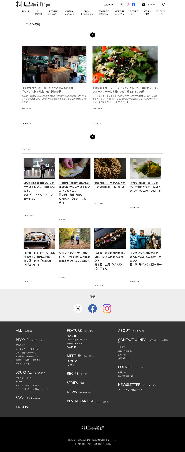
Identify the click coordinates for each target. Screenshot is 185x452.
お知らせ (122, 354)
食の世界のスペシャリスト (27, 356)
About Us (109, 5)
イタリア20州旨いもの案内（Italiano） (32, 389)
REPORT (70, 365)
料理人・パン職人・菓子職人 (28, 360)
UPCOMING (72, 361)
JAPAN (19, 381)
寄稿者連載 (20, 345)
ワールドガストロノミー (77, 339)
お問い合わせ (123, 358)
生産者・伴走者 (22, 364)
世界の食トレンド (23, 378)
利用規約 (122, 372)
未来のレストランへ (75, 343)
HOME (25, 11)
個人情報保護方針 (125, 376)
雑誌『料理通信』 (125, 351)
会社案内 (122, 347)
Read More (27, 108)
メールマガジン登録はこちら (130, 390)
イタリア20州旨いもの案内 (27, 385)
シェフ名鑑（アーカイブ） (27, 352)
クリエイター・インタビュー (28, 349)
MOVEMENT (72, 336)
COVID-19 (71, 347)
